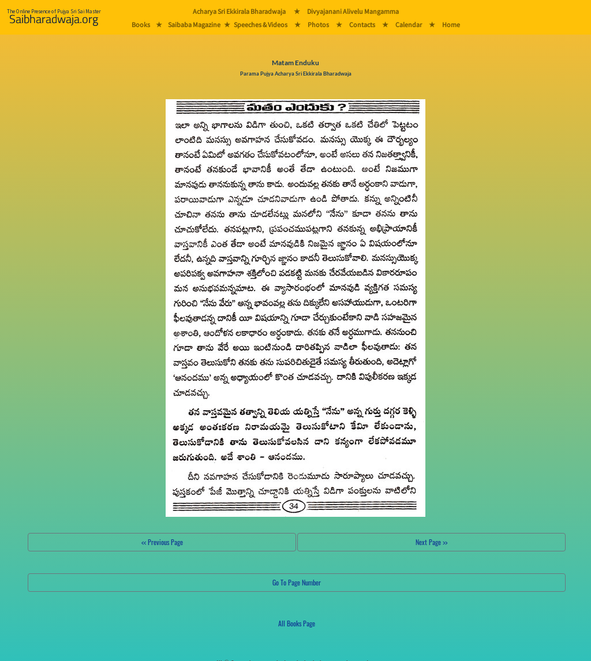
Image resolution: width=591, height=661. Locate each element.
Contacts (362, 24)
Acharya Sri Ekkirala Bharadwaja (239, 11)
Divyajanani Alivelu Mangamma (353, 11)
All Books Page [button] (296, 623)
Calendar (408, 24)
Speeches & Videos (260, 24)
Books (141, 24)
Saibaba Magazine (194, 24)
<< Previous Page (162, 542)
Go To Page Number (296, 582)
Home (451, 24)
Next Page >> (431, 542)
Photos (318, 24)
